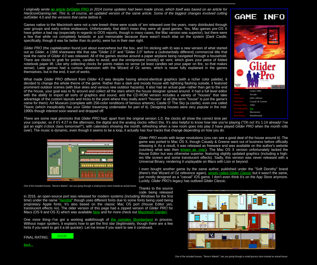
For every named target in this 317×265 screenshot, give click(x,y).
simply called (229, 173)
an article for (61, 9)
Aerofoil (66, 200)
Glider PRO (80, 9)
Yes (251, 108)
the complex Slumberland (132, 219)
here (96, 212)
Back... (28, 245)
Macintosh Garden (152, 212)
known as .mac (193, 150)
